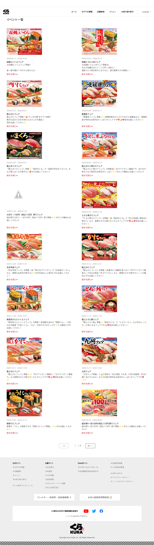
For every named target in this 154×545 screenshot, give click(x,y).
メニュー (17, 475)
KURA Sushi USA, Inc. (89, 467)
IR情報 (49, 471)
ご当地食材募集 (118, 467)
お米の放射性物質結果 (98, 497)
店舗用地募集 (117, 463)
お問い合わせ (117, 473)
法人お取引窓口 (53, 487)
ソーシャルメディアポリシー (123, 481)
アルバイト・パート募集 (56, 483)
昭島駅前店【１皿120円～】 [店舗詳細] (46, 15)
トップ (9, 15)
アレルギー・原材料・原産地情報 (53, 497)
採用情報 (50, 479)
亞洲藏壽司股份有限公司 (89, 471)
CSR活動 (50, 475)
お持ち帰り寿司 (20, 479)
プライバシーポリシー (120, 477)
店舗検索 (16, 15)
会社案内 (50, 467)
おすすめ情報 (19, 467)
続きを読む (12, 74)
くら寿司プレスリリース (23, 485)
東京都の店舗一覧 (28, 15)
